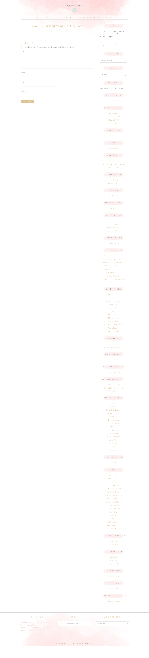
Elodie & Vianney (113, 614)
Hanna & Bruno (113, 256)
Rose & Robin (113, 221)
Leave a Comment (63, 42)
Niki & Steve (113, 334)
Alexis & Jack (114, 601)
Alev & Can (113, 487)
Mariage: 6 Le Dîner (113, 285)
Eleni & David (113, 132)
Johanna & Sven (114, 385)
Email (23, 95)
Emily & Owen (113, 432)
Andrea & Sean (113, 491)
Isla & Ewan (113, 524)
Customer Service (114, 426)
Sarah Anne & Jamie (113, 541)
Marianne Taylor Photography (82, 656)
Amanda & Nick (113, 233)
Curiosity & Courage (114, 422)
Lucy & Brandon (114, 327)
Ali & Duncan (113, 475)
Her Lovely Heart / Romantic (114, 177)
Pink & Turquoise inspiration (113, 337)
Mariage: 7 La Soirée (114, 288)
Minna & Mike (113, 330)
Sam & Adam (113, 452)
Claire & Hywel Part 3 (113, 511)
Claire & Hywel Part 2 (113, 508)
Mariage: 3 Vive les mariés (113, 275)
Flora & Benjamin (113, 356)
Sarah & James (113, 344)
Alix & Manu (113, 161)
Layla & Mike (113, 439)
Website (24, 104)
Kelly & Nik (113, 557)
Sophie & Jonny (113, 456)
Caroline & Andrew (113, 501)
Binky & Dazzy (113, 498)
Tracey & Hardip (113, 196)
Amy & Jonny (113, 126)
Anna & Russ (113, 494)
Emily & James (113, 518)
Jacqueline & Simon (113, 320)
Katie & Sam (113, 573)
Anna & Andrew (114, 129)
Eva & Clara (113, 317)
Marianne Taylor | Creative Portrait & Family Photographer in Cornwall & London (74, 14)
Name (23, 85)
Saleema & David (113, 240)
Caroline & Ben (114, 416)
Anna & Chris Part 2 (113, 314)
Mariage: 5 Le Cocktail (113, 282)
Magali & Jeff (114, 576)
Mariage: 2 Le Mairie (114, 272)
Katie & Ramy (113, 236)
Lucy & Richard (113, 442)
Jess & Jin (113, 148)
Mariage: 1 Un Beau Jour (113, 268)
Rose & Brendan (113, 449)
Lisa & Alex (113, 180)
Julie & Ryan (113, 192)
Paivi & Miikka (113, 446)
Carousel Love (113, 554)
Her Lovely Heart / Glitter (114, 360)
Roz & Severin (113, 340)
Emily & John (113, 429)
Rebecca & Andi (113, 113)
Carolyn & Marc (114, 419)
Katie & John (114, 531)
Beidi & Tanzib (113, 173)
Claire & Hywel (113, 504)
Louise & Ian (113, 324)
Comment (25, 64)
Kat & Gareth (113, 436)
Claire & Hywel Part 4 (113, 514)
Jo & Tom (113, 528)
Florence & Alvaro (114, 397)
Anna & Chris (114, 310)
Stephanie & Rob (113, 462)
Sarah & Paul (113, 136)
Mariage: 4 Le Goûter (113, 278)
